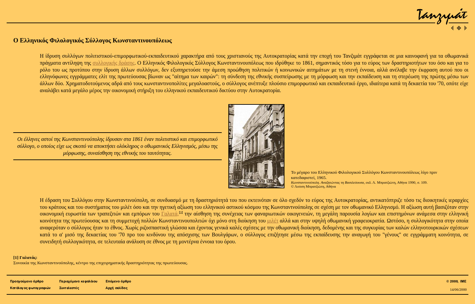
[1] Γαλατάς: (25, 257)
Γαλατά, (170, 213)
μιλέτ (272, 220)
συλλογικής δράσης (113, 63)
